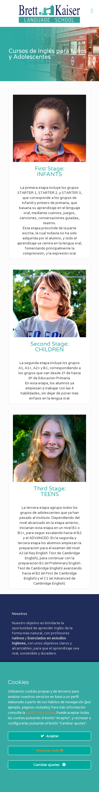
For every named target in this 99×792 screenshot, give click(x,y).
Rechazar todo (49, 750)
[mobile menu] (91, 10)
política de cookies (40, 713)
